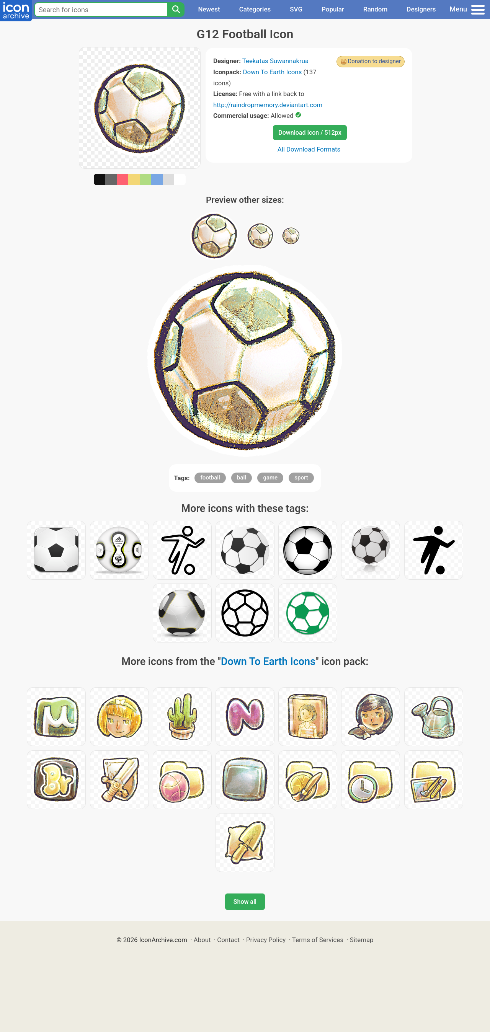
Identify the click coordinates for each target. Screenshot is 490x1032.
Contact (228, 940)
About (202, 940)
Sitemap (362, 940)
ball (241, 477)
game (270, 477)
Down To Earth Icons (272, 72)
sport (301, 477)
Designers (421, 9)
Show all (245, 901)
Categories (255, 9)
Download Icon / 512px (309, 132)
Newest (209, 9)
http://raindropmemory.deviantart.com (267, 105)
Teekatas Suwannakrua (275, 61)
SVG (296, 9)
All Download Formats (309, 149)
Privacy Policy (266, 940)
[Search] (176, 9)
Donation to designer (374, 61)
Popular (333, 9)
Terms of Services (317, 940)
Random (375, 9)
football (210, 477)
